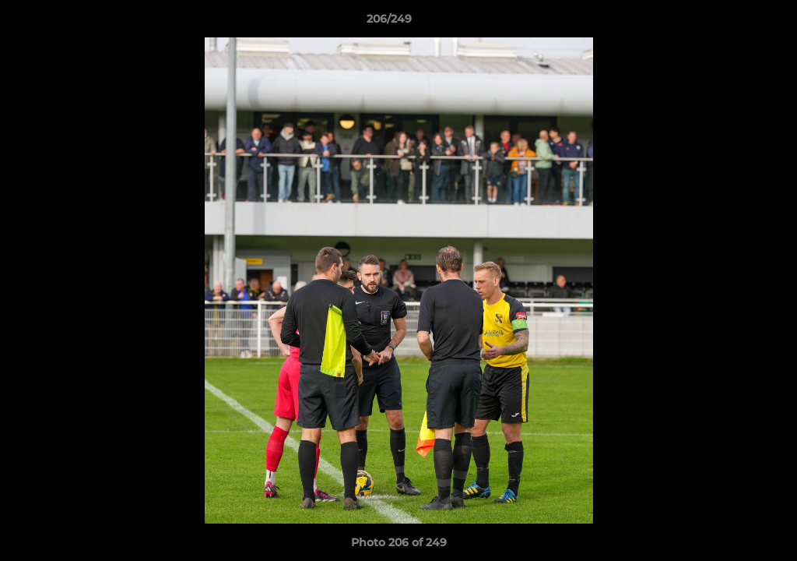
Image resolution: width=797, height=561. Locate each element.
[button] (731, 23)
